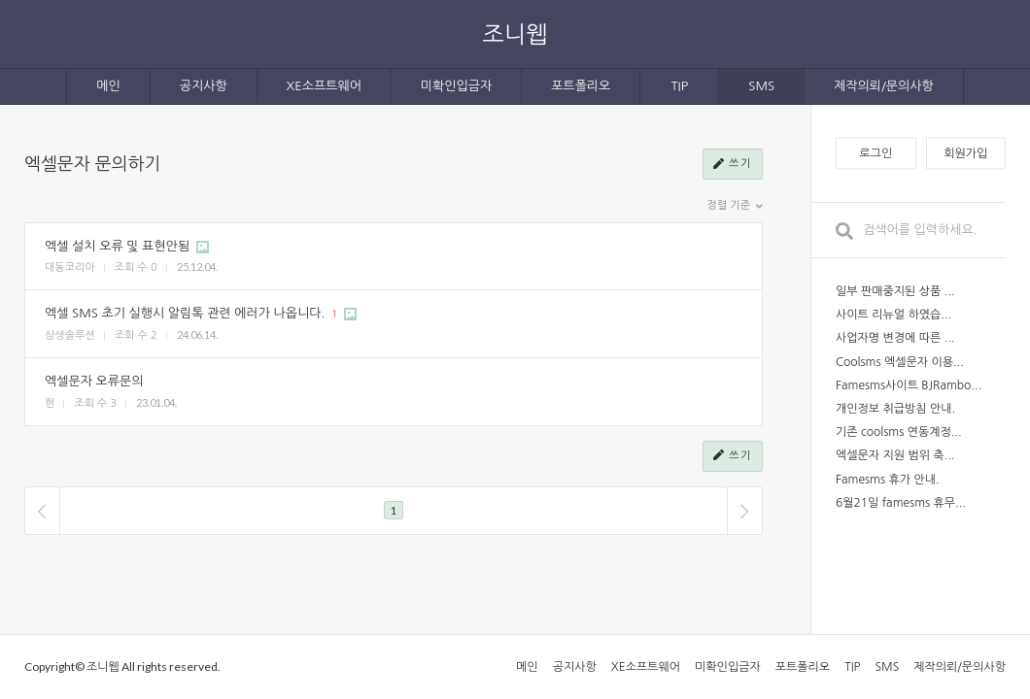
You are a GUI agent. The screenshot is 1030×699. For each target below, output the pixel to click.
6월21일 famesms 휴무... (901, 503)
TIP (679, 86)
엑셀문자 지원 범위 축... (895, 455)
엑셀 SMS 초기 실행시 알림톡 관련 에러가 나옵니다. (185, 313)
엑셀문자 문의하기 (92, 164)
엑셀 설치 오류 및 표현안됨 (117, 246)
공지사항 (203, 86)
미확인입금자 (456, 86)
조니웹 (515, 33)
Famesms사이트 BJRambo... (908, 385)
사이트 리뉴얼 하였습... (893, 314)
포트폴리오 (580, 86)
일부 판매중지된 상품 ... (895, 291)
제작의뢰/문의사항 (884, 86)
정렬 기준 (735, 206)
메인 (108, 86)
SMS (761, 86)
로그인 (875, 153)
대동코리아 (70, 267)
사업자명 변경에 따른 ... (895, 338)
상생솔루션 (70, 335)
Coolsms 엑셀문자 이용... (900, 362)
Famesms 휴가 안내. (888, 479)
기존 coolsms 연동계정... (899, 432)
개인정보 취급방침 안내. (895, 409)
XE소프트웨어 (324, 86)
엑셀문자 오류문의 (94, 381)
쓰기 (732, 164)
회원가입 (965, 153)
